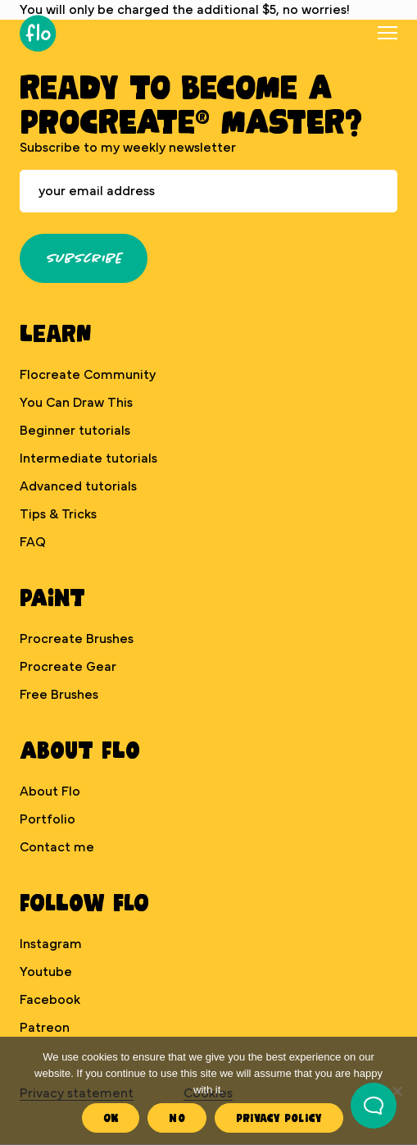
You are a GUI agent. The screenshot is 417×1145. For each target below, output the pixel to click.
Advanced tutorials (78, 486)
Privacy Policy (279, 1117)
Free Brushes (59, 694)
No (177, 1117)
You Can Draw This (76, 402)
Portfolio (47, 819)
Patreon (45, 1027)
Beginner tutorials (75, 430)
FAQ (33, 542)
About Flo (50, 791)
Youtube (46, 971)
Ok (111, 1117)
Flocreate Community (88, 374)
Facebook (50, 999)
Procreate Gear (68, 666)
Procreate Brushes (77, 638)
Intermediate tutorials (88, 458)
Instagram (51, 944)
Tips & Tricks (58, 514)
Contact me (57, 847)
